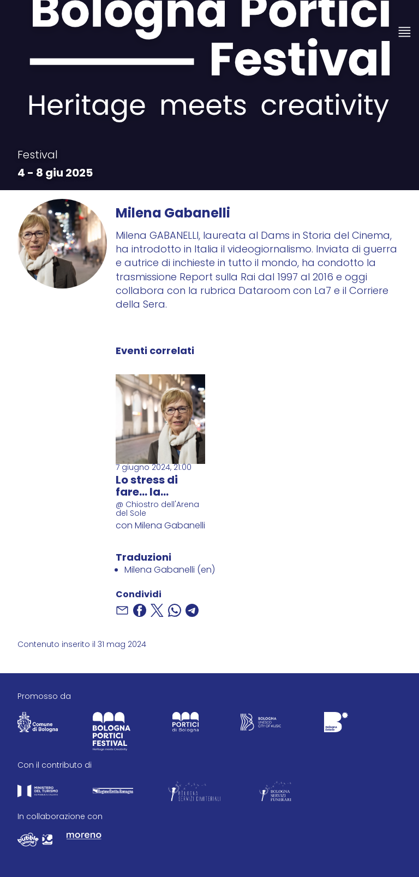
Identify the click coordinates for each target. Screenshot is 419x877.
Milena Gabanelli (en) (169, 570)
